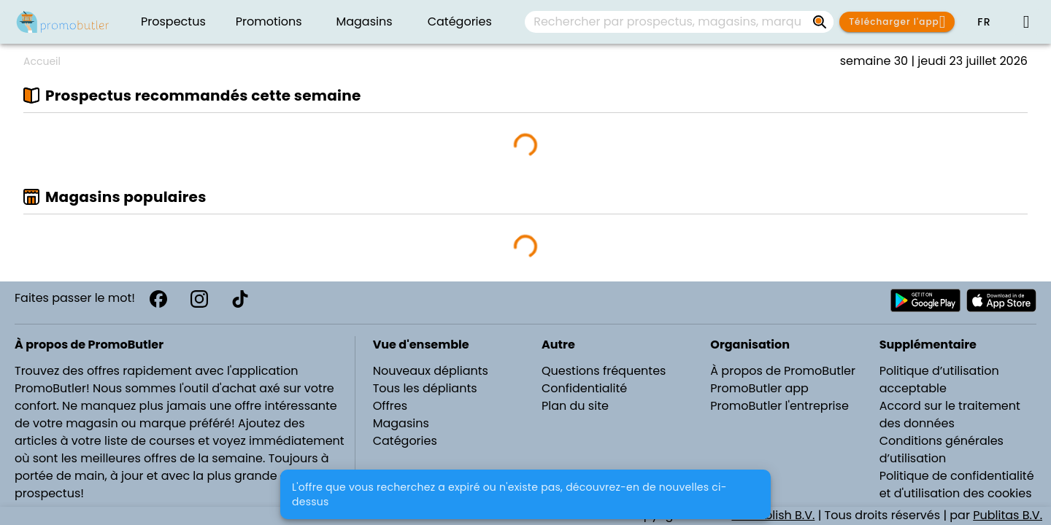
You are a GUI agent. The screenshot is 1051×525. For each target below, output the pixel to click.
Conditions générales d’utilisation (941, 449)
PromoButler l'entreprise (779, 405)
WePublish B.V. (773, 515)
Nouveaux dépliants (430, 370)
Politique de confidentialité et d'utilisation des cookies (956, 484)
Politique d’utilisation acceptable (939, 379)
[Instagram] (199, 299)
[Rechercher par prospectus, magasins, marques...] (820, 22)
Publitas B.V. (1007, 515)
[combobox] (679, 22)
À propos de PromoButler (782, 370)
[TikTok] (240, 299)
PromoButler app (759, 388)
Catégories (405, 440)
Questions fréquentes (604, 370)
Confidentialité (584, 388)
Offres (390, 405)
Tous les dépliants (425, 388)
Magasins (401, 423)
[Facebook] (158, 299)
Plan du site (575, 405)
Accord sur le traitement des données (949, 414)
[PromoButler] (63, 22)
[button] (983, 22)
